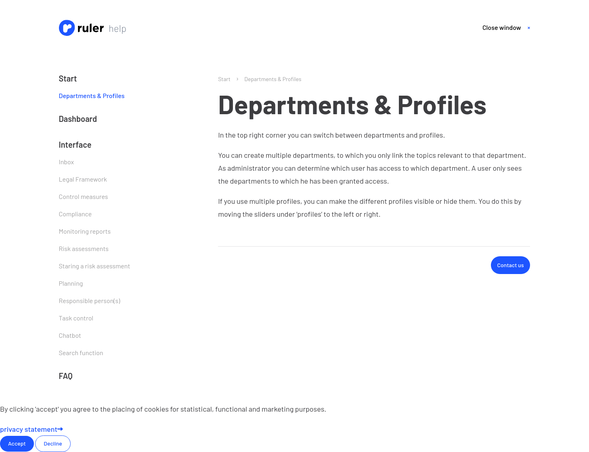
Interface (75, 144)
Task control (76, 318)
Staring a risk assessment (94, 266)
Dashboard (78, 118)
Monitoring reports (85, 231)
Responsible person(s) (89, 300)
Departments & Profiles (92, 95)
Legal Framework (83, 179)
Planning (71, 283)
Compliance (75, 214)
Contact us (510, 265)
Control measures (83, 196)
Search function (81, 352)
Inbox (66, 161)
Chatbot (70, 335)
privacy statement (31, 429)
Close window (501, 27)
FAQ (66, 376)
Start (68, 78)
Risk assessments (84, 248)
